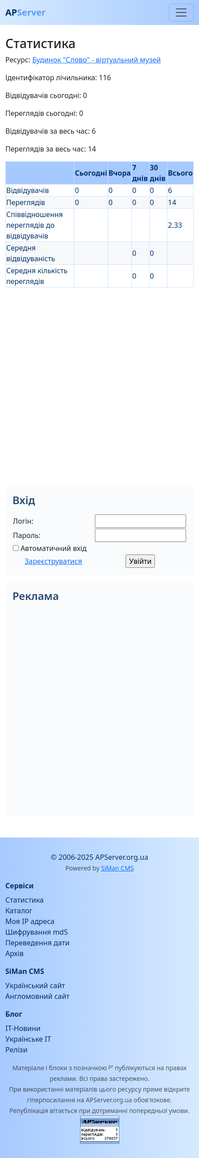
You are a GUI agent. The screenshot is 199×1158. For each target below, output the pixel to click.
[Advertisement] (99, 387)
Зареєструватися (53, 561)
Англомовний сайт (37, 996)
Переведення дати (37, 943)
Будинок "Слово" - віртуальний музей (96, 60)
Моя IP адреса (29, 921)
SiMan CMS (117, 868)
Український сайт (35, 985)
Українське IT (28, 1039)
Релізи (16, 1050)
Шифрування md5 (36, 932)
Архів (14, 953)
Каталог (18, 911)
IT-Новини (23, 1028)
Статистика (24, 900)
